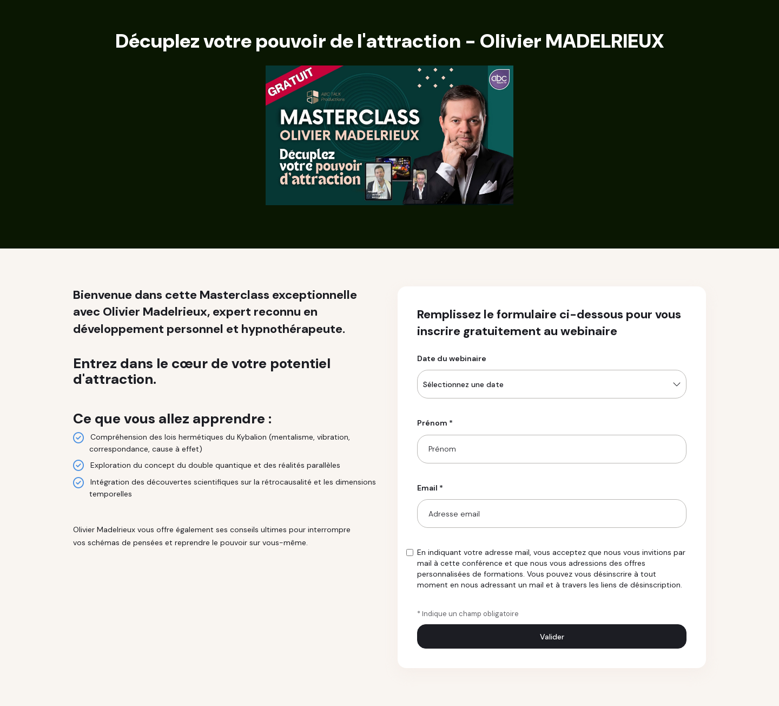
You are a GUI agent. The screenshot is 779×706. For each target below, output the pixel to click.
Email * (430, 488)
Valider (552, 637)
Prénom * (435, 423)
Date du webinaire (451, 358)
